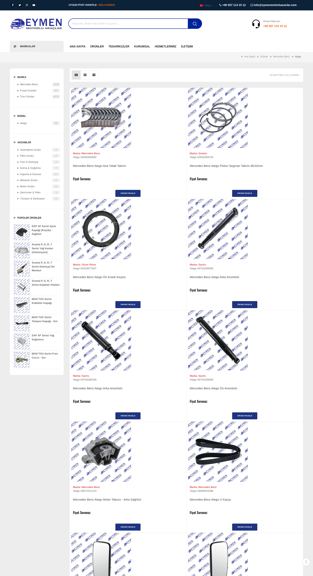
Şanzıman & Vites (40, 192)
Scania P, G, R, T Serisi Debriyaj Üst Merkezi (34, 269)
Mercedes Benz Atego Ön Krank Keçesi (212, 169)
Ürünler (97, 46)
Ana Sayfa (77, 46)
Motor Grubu (40, 186)
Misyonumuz (17, 515)
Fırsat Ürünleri (40, 90)
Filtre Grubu (40, 156)
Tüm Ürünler (40, 96)
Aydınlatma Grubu (40, 150)
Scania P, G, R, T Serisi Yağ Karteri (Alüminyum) (33, 250)
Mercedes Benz (40, 84)
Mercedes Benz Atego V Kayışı (270, 281)
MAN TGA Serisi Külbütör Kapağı (33, 305)
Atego (40, 123)
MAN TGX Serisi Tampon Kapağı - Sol (35, 323)
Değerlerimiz (17, 521)
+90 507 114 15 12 (250, 26)
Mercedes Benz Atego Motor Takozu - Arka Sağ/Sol (215, 283)
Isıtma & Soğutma (40, 168)
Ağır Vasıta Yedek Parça (99, 509)
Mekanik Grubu (40, 180)
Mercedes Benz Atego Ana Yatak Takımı (96, 169)
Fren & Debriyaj (40, 162)
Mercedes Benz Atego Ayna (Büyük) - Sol (157, 397)
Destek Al (296, 26)
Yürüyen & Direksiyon (40, 198)
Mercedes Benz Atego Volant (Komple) (210, 397)
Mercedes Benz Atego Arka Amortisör (268, 169)
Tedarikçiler (119, 46)
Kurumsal (142, 46)
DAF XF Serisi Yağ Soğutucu (34, 342)
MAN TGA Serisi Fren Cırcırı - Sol (36, 360)
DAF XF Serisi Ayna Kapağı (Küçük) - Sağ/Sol (35, 232)
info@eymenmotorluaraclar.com (261, 531)
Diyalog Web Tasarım (259, 549)
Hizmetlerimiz (165, 46)
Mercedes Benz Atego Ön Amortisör (156, 281)
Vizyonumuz (17, 509)
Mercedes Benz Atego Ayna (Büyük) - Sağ (98, 397)
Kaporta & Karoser (40, 174)
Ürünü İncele (98, 195)
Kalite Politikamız (20, 527)
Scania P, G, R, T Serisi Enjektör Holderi (36, 287)
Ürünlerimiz (166, 509)
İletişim (187, 46)
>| (209, 444)
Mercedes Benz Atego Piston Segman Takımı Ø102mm (152, 169)
